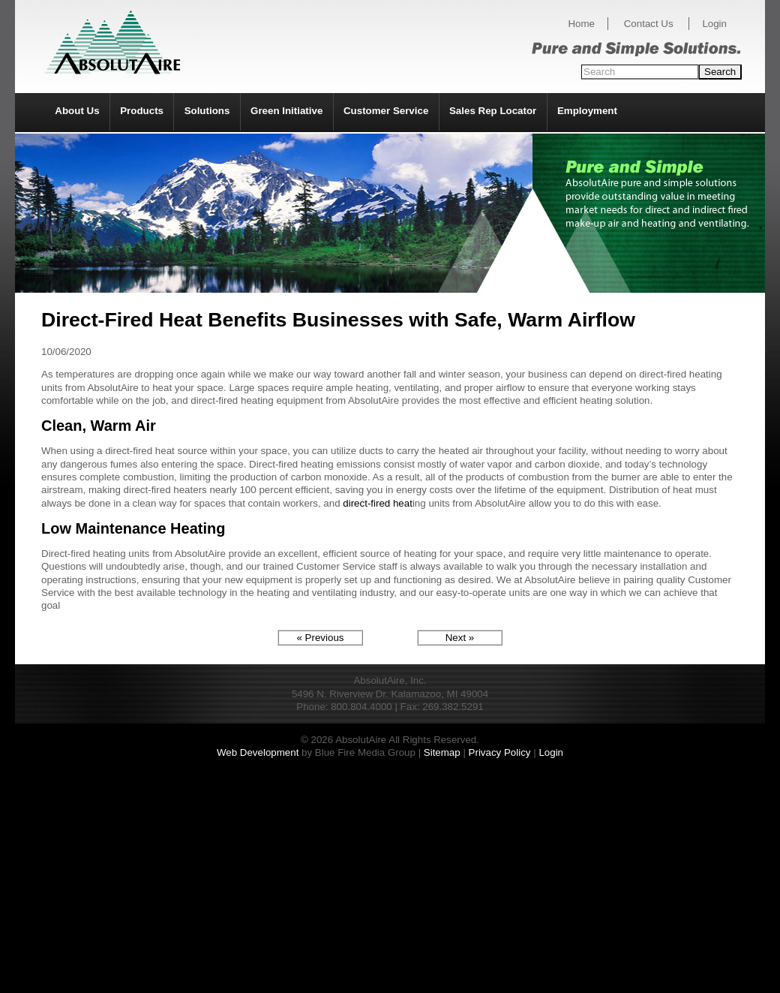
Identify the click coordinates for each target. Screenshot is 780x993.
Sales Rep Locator (492, 110)
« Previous (320, 637)
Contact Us (649, 23)
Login (714, 23)
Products (142, 110)
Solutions (207, 110)
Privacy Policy (500, 752)
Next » (460, 637)
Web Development (257, 752)
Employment (587, 110)
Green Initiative (286, 110)
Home (581, 23)
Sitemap (442, 752)
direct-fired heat (377, 503)
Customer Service (386, 110)
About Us (77, 110)
